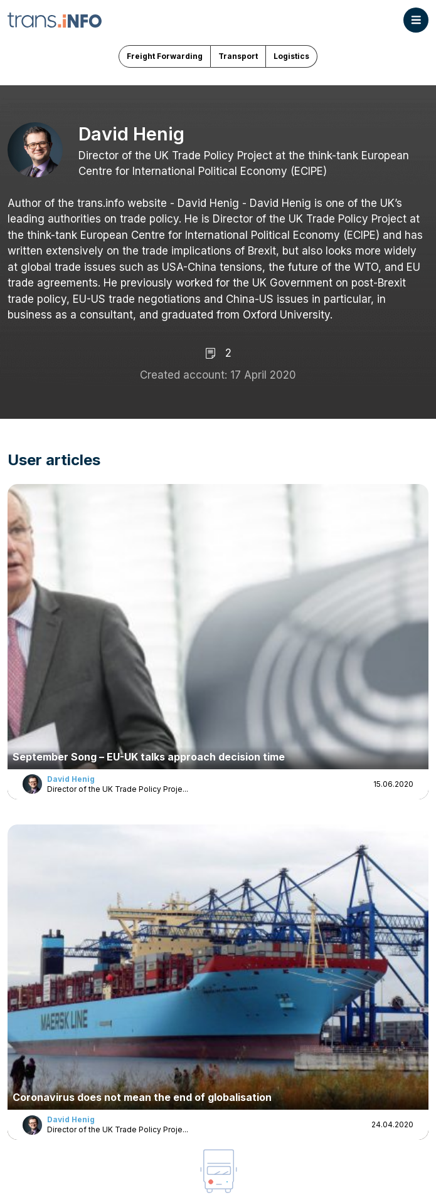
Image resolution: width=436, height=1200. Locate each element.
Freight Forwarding (165, 56)
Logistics (291, 56)
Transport (238, 56)
